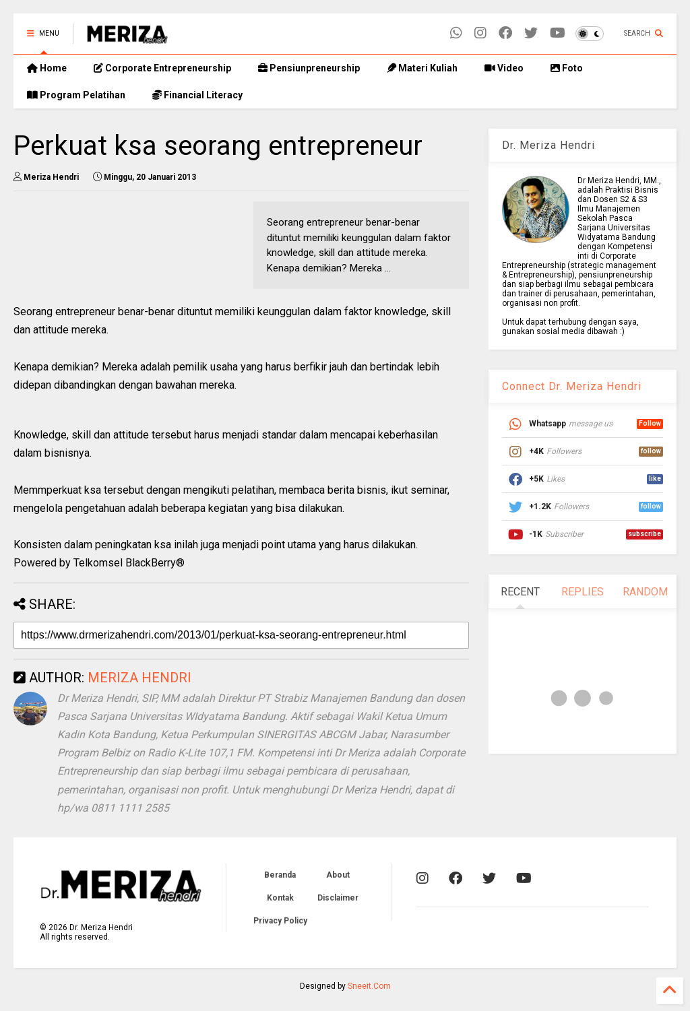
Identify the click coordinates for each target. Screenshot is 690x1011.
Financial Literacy (197, 95)
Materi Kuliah (422, 68)
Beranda (280, 875)
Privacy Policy (280, 920)
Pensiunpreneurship (309, 68)
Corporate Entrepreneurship (162, 68)
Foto (567, 68)
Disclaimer (337, 898)
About (338, 875)
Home (47, 68)
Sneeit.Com (369, 986)
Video (504, 68)
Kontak (280, 898)
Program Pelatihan (76, 95)
